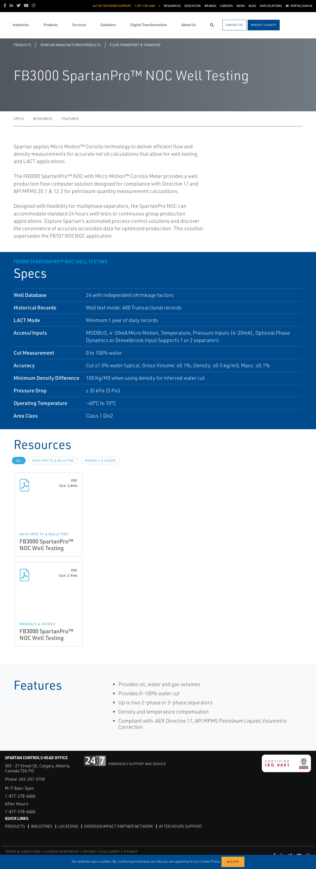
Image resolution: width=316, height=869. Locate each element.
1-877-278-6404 (22, 796)
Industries (42, 826)
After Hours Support (183, 826)
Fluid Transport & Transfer (135, 45)
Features (70, 119)
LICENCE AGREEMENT (62, 851)
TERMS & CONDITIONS (23, 851)
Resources (43, 119)
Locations (69, 826)
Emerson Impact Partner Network (120, 826)
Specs (19, 119)
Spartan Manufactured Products (70, 45)
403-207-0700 (32, 779)
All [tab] (18, 461)
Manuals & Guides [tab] (100, 461)
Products (22, 45)
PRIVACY (89, 851)
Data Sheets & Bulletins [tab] (53, 461)
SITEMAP (130, 851)
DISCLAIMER (110, 851)
